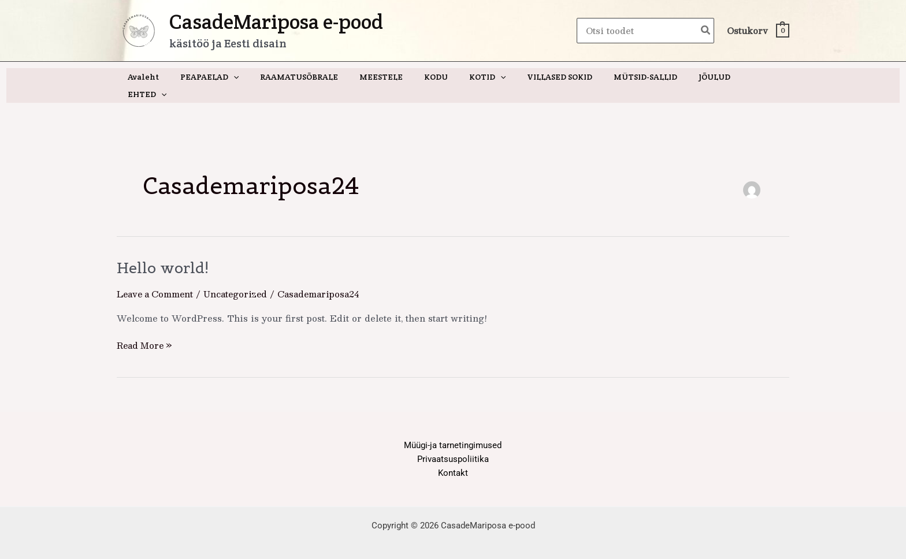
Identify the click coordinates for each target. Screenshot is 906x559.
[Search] (706, 30)
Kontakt (453, 455)
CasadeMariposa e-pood (276, 22)
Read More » (145, 327)
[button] (245, 76)
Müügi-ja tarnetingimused (453, 427)
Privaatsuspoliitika (453, 441)
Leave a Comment (156, 276)
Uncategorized (239, 276)
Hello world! (164, 250)
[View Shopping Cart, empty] (757, 31)
